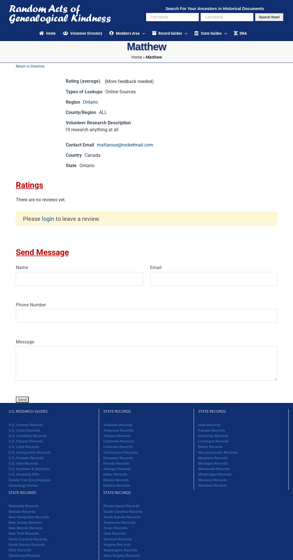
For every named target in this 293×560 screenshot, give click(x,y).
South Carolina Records (123, 512)
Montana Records (212, 486)
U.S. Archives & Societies (29, 469)
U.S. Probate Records (26, 458)
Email (156, 267)
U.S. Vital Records (23, 463)
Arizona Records (117, 436)
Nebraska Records (24, 506)
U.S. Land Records (24, 447)
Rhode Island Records (121, 506)
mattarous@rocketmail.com (125, 145)
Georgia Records (117, 469)
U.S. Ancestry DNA (24, 474)
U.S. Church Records (26, 441)
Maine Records (210, 447)
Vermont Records (117, 539)
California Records (118, 441)
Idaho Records (115, 474)
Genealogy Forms (23, 486)
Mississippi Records (215, 474)
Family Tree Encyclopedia (30, 480)
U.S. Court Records (24, 430)
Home (136, 57)
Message (25, 342)
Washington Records (120, 550)
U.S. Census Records (26, 425)
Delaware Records (118, 458)
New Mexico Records (26, 528)
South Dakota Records (121, 517)
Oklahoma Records (24, 556)
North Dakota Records (27, 545)
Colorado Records (118, 447)
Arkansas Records (118, 430)
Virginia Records (117, 545)
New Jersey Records (25, 523)
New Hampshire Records (29, 517)
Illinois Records (116, 480)
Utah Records (114, 534)
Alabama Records (117, 425)
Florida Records (116, 463)
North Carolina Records (28, 539)
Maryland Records (213, 458)
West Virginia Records (121, 556)
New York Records (24, 534)
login (48, 218)
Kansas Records (211, 430)
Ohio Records (20, 550)
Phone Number (31, 305)
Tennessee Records (119, 523)
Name (22, 267)
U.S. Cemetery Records (28, 436)
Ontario (90, 102)
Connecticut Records (120, 453)
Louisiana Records (213, 441)
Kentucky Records (213, 436)
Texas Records (115, 528)
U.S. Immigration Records (30, 453)
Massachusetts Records (218, 453)
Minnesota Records (214, 469)
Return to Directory (30, 66)
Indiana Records (116, 486)
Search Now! (269, 17)
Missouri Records (212, 480)
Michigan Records (213, 463)
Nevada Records (22, 512)
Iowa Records (209, 425)
